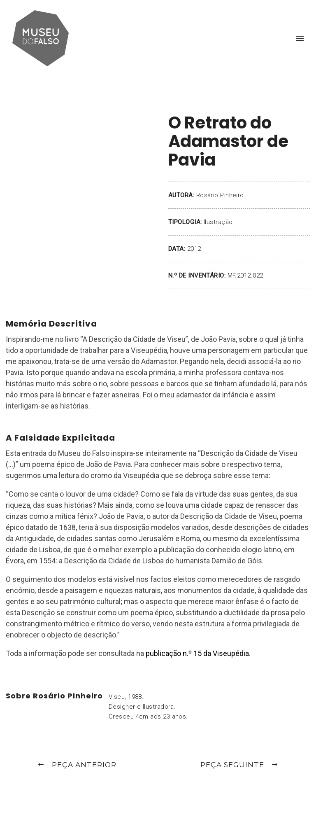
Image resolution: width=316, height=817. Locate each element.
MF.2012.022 (245, 275)
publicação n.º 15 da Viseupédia (197, 653)
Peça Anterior (76, 765)
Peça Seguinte (239, 765)
